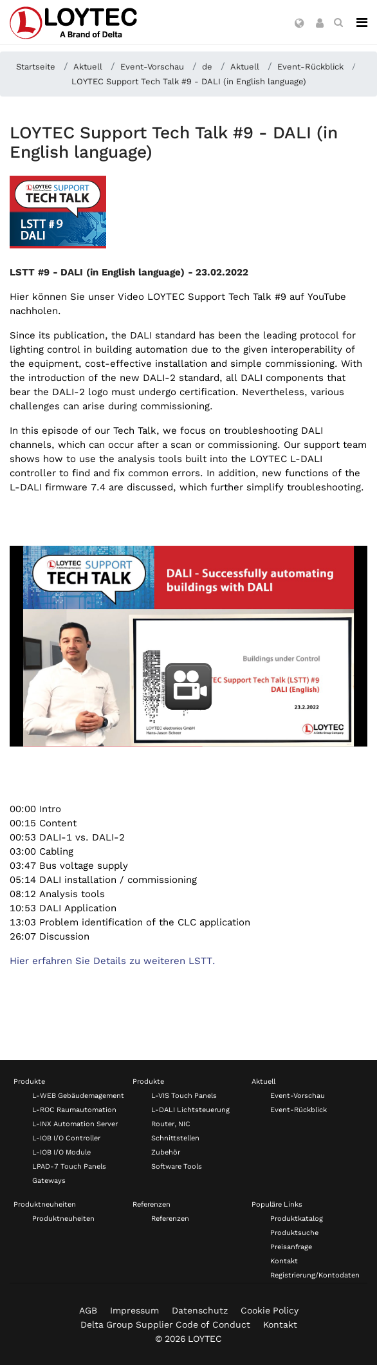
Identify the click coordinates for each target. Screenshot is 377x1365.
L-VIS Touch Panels (184, 1095)
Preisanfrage (291, 1247)
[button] (299, 23)
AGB (88, 1310)
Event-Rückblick (298, 1110)
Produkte (29, 1081)
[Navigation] (361, 22)
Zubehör (165, 1152)
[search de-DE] (338, 22)
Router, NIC (170, 1124)
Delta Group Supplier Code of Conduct (165, 1324)
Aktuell (263, 1081)
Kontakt (284, 1261)
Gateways (49, 1180)
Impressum (134, 1310)
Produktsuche (294, 1233)
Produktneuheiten (45, 1204)
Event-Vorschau (297, 1095)
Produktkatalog (296, 1218)
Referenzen (151, 1204)
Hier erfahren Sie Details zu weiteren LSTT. (113, 961)
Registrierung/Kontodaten (315, 1275)
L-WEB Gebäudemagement (78, 1095)
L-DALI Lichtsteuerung (190, 1110)
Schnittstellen (175, 1138)
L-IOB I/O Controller (66, 1138)
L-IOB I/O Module (61, 1152)
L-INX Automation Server (75, 1124)
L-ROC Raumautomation (74, 1110)
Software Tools (176, 1166)
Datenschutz (200, 1310)
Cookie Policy (270, 1310)
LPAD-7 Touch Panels (69, 1166)
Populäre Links (277, 1204)
